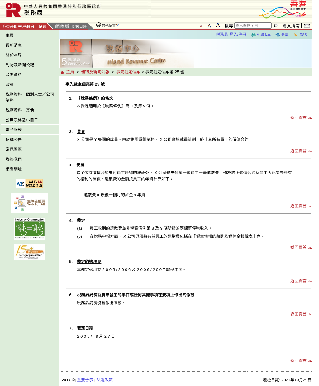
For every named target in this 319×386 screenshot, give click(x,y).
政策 (10, 84)
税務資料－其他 (20, 110)
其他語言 (109, 25)
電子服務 (14, 129)
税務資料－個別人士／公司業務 (30, 97)
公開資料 (14, 74)
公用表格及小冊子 (22, 120)
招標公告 (14, 139)
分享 (281, 34)
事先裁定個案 (128, 71)
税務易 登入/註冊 (231, 34)
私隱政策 (105, 380)
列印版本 (261, 34)
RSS (300, 34)
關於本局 (14, 55)
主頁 (10, 35)
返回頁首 (298, 117)
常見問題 (14, 149)
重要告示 (85, 380)
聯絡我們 (14, 159)
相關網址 (14, 169)
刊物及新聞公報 (20, 65)
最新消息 (14, 45)
